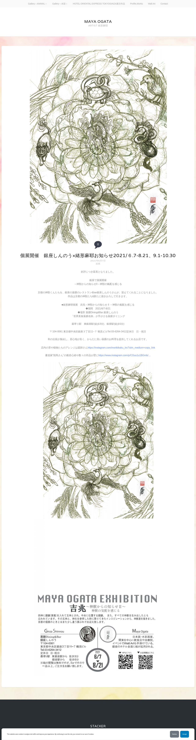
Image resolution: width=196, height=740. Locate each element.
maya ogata (98, 21)
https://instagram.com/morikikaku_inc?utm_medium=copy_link (121, 347)
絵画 (98, 263)
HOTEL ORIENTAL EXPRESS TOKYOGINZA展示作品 (99, 3)
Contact (164, 3)
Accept (185, 734)
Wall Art (151, 3)
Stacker (98, 726)
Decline (174, 734)
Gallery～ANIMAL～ (37, 3)
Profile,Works (136, 3)
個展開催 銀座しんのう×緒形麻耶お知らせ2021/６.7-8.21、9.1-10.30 (98, 255)
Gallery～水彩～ (60, 3)
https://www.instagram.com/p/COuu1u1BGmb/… (124, 355)
